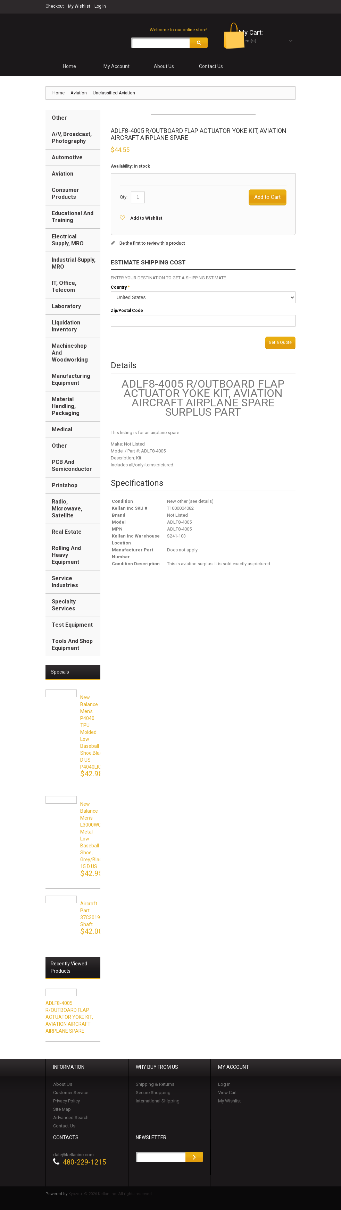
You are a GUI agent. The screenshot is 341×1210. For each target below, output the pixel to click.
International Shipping (158, 1102)
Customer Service (70, 1093)
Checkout (54, 6)
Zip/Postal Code (127, 311)
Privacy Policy (66, 1102)
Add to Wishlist (146, 219)
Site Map (62, 1110)
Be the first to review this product (152, 244)
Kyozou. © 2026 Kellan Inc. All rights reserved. (110, 1195)
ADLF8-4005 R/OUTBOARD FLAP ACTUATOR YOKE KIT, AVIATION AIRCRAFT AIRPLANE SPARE (69, 1018)
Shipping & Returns (155, 1085)
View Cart (227, 1093)
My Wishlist (79, 6)
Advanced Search (71, 1118)
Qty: (123, 198)
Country (119, 288)
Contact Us (64, 1126)
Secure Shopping (153, 1093)
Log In (100, 6)
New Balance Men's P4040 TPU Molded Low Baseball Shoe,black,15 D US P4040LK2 (95, 733)
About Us (62, 1085)
